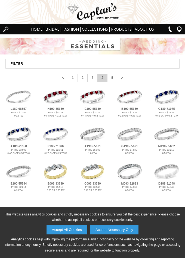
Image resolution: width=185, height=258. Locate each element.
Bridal (52, 29)
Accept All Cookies (67, 230)
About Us (144, 29)
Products (121, 29)
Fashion (70, 29)
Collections (95, 29)
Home (36, 29)
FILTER (17, 64)
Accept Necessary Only (114, 230)
